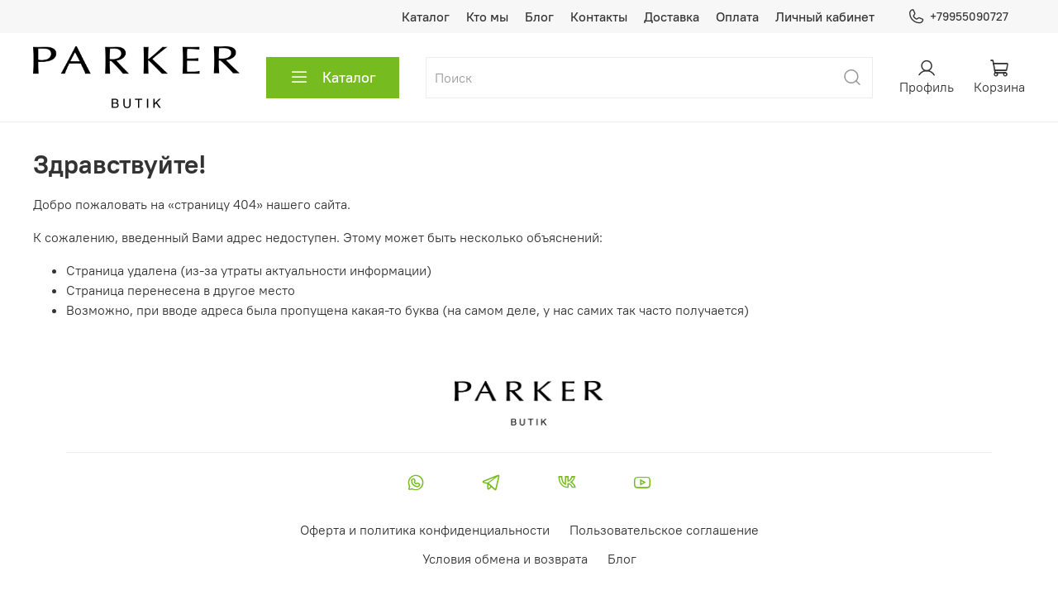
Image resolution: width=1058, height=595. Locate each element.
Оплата (737, 16)
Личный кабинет (825, 16)
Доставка (671, 16)
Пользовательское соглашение (664, 529)
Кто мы (487, 16)
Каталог (426, 16)
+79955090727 (958, 17)
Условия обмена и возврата (505, 558)
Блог (539, 16)
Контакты (598, 16)
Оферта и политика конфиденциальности (425, 529)
